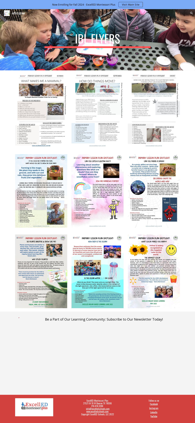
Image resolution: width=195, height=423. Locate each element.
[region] (97, 4)
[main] (97, 39)
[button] (191, 13)
